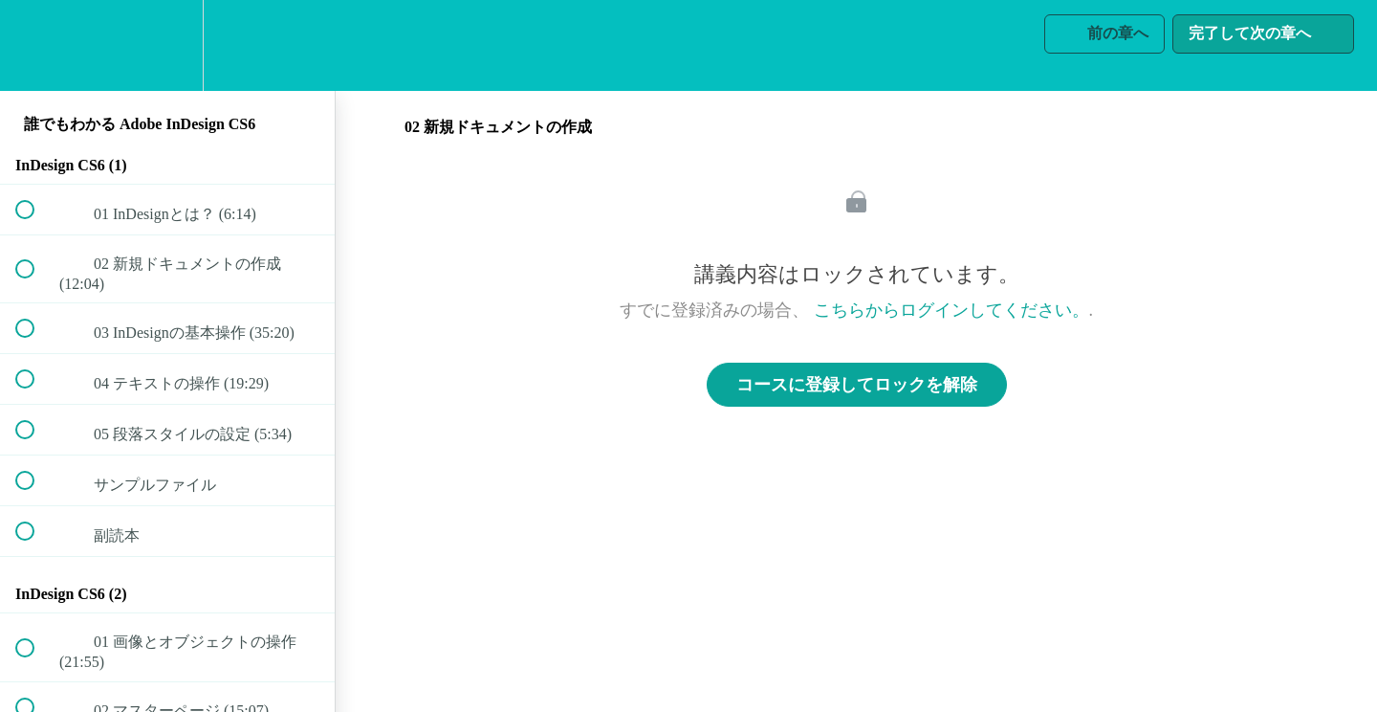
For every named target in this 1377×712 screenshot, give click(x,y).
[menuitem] (167, 45)
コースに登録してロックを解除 (856, 384)
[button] (35, 45)
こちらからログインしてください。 (951, 310)
